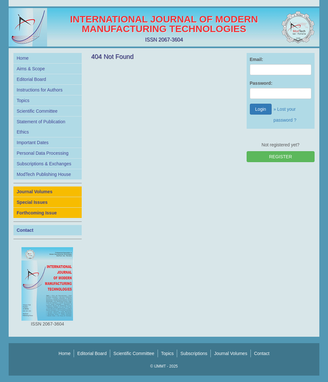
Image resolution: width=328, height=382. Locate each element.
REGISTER (280, 156)
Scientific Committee (37, 111)
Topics (23, 100)
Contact (261, 353)
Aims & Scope (31, 68)
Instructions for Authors (39, 89)
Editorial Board (31, 79)
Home (23, 58)
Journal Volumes (230, 353)
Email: (256, 59)
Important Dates (33, 142)
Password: (261, 83)
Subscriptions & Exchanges (44, 163)
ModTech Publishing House (44, 174)
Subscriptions (193, 353)
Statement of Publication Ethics (41, 127)
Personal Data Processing (43, 153)
